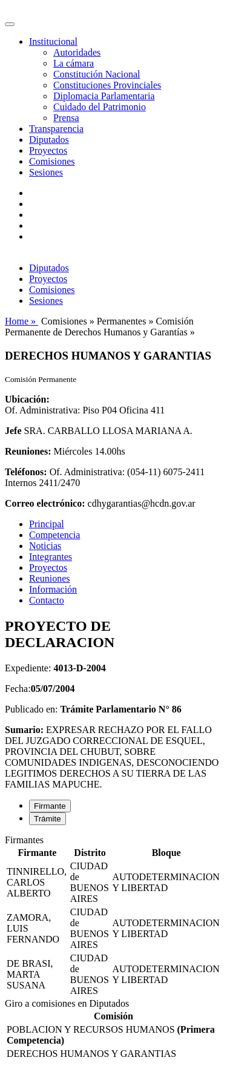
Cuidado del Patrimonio (99, 107)
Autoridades (76, 52)
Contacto (46, 600)
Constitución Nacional (96, 74)
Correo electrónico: (45, 503)
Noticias (45, 546)
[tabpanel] (113, 916)
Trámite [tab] (47, 818)
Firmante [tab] (50, 806)
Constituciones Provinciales (107, 85)
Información (53, 589)
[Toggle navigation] (10, 24)
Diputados (49, 139)
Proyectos (48, 150)
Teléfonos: (26, 472)
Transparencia (56, 128)
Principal (46, 524)
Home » (21, 321)
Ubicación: (27, 399)
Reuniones (49, 578)
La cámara (73, 63)
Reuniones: (28, 451)
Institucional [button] (53, 41)
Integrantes (50, 556)
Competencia (54, 535)
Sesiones (46, 172)
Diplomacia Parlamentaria (103, 96)
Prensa (66, 118)
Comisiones (52, 161)
